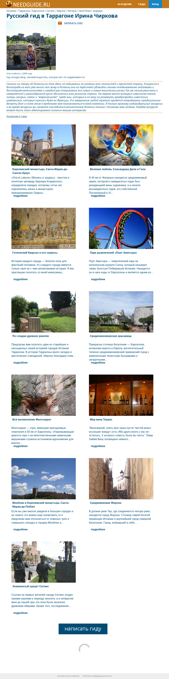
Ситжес (50, 10)
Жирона (61, 10)
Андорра (97, 10)
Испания (11, 10)
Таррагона (24, 10)
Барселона (38, 10)
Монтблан (85, 10)
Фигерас (72, 10)
